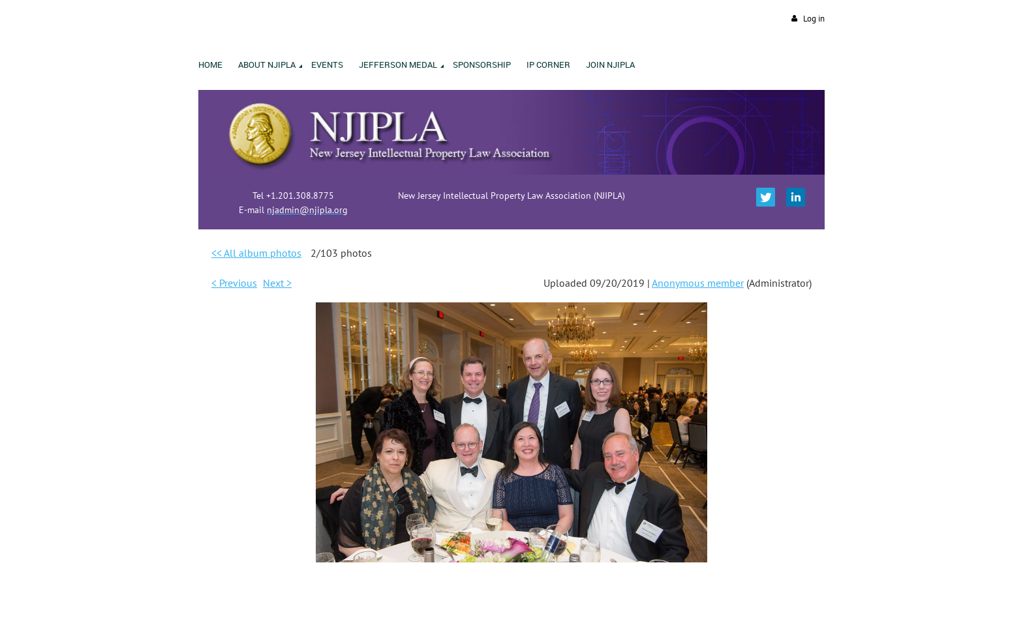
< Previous (234, 282)
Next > (277, 282)
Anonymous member (698, 282)
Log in (814, 18)
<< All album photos (256, 252)
